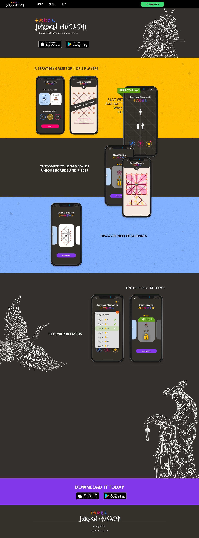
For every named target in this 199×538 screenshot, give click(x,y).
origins (53, 4)
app (64, 4)
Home (40, 4)
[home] (15, 4)
